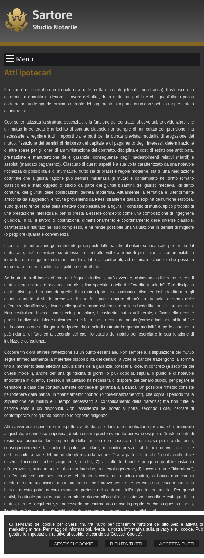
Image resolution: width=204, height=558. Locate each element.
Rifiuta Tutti (126, 544)
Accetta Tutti (177, 544)
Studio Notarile (54, 26)
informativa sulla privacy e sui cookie (158, 529)
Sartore (52, 14)
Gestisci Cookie (73, 544)
